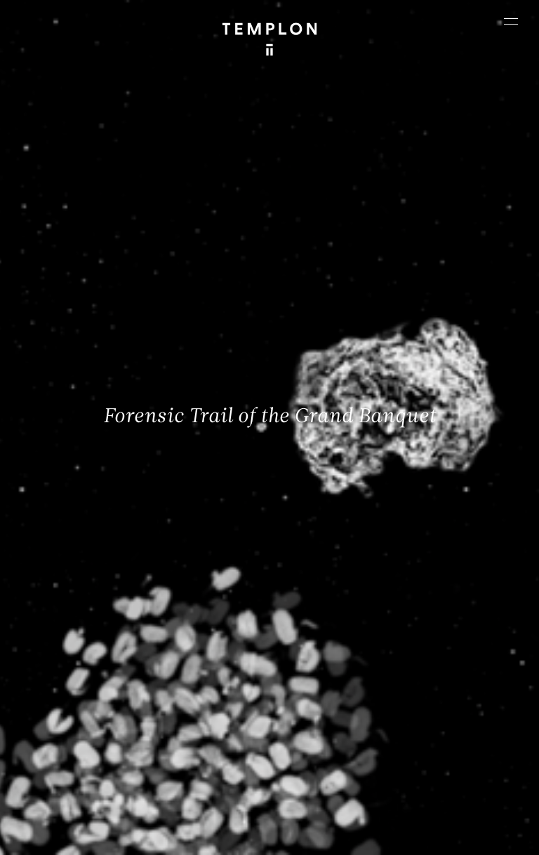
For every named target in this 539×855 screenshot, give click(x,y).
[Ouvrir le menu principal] (511, 21)
